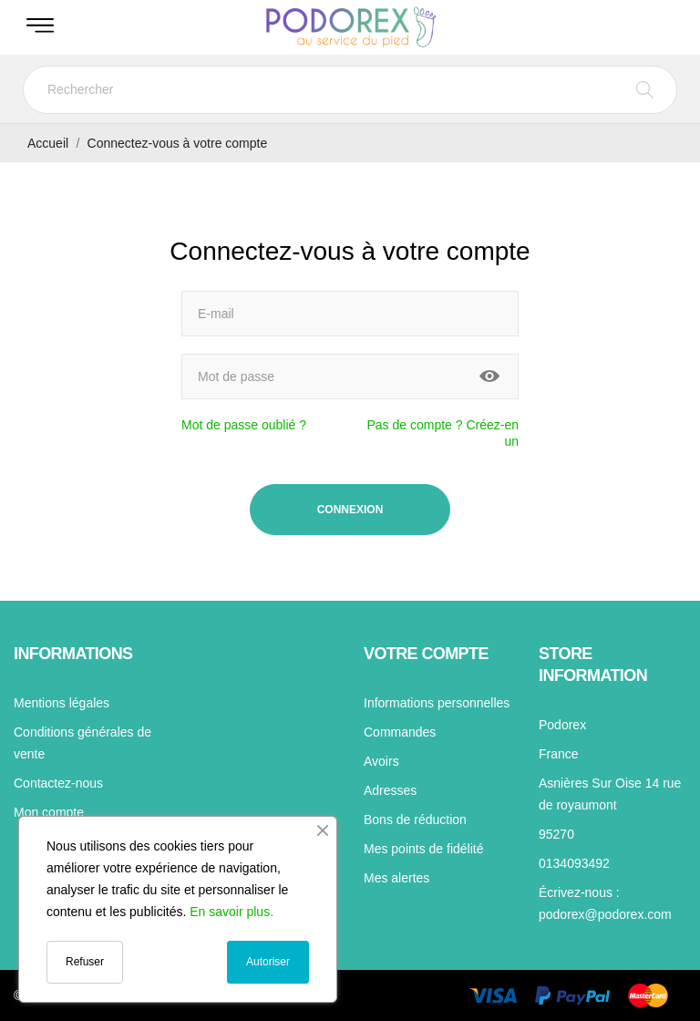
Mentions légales (61, 703)
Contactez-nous (58, 783)
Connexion (350, 509)
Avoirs (381, 761)
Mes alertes (396, 878)
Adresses (390, 790)
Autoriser (268, 961)
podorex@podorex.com (605, 914)
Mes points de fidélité (424, 848)
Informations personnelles (437, 703)
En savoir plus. (231, 911)
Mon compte (49, 812)
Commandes (400, 732)
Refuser (85, 961)
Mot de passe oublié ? (243, 425)
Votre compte (426, 654)
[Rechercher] (350, 90)
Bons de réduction (415, 819)
